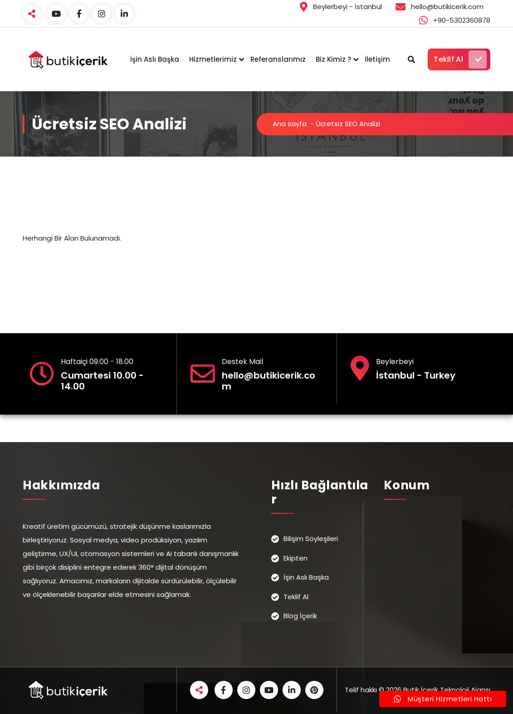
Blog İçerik (300, 615)
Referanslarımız (278, 59)
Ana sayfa (290, 123)
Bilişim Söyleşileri (310, 538)
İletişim (377, 59)
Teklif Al (460, 59)
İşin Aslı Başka (154, 59)
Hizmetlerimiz (213, 59)
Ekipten (295, 558)
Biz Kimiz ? (333, 59)
